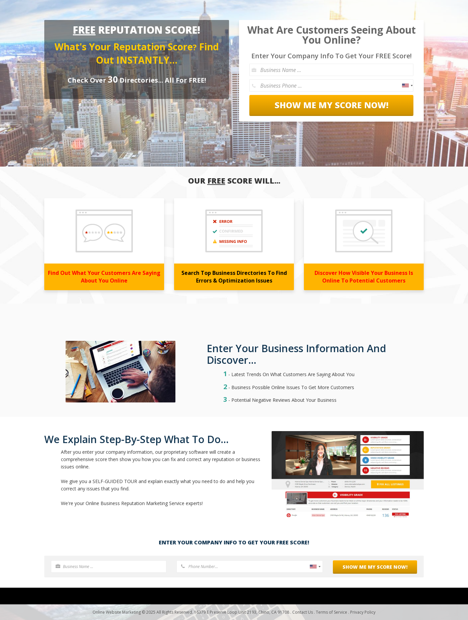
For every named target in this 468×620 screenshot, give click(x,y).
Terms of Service (331, 612)
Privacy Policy (362, 612)
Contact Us (302, 612)
